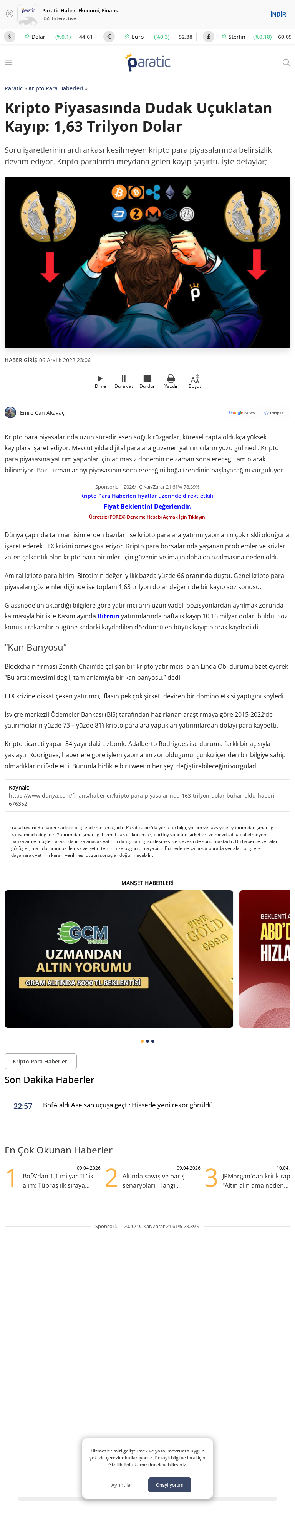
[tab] (142, 1041)
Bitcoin (108, 616)
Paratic (14, 88)
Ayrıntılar (121, 1484)
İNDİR (278, 14)
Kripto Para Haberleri (55, 88)
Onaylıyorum (170, 1485)
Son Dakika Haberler (49, 1079)
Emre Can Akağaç (42, 412)
